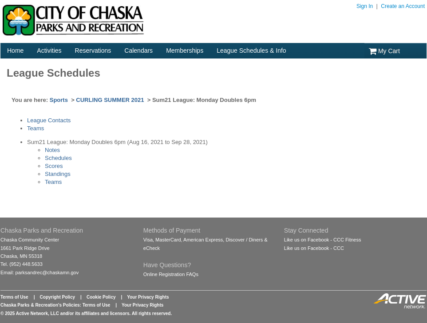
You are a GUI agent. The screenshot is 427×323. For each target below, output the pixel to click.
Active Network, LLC (37, 313)
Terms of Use (14, 297)
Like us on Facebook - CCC (314, 248)
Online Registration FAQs (170, 274)
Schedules (58, 158)
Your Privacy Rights (148, 297)
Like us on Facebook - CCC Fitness (322, 239)
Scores (54, 166)
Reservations (93, 50)
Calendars (138, 50)
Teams (35, 128)
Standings (58, 174)
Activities (49, 50)
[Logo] (73, 35)
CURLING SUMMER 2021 (110, 100)
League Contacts (49, 120)
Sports (59, 100)
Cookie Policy (101, 297)
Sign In (364, 6)
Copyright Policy (57, 297)
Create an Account (403, 6)
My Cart (384, 50)
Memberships (184, 50)
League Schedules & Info (251, 50)
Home (15, 50)
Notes (52, 150)
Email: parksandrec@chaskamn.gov (39, 272)
